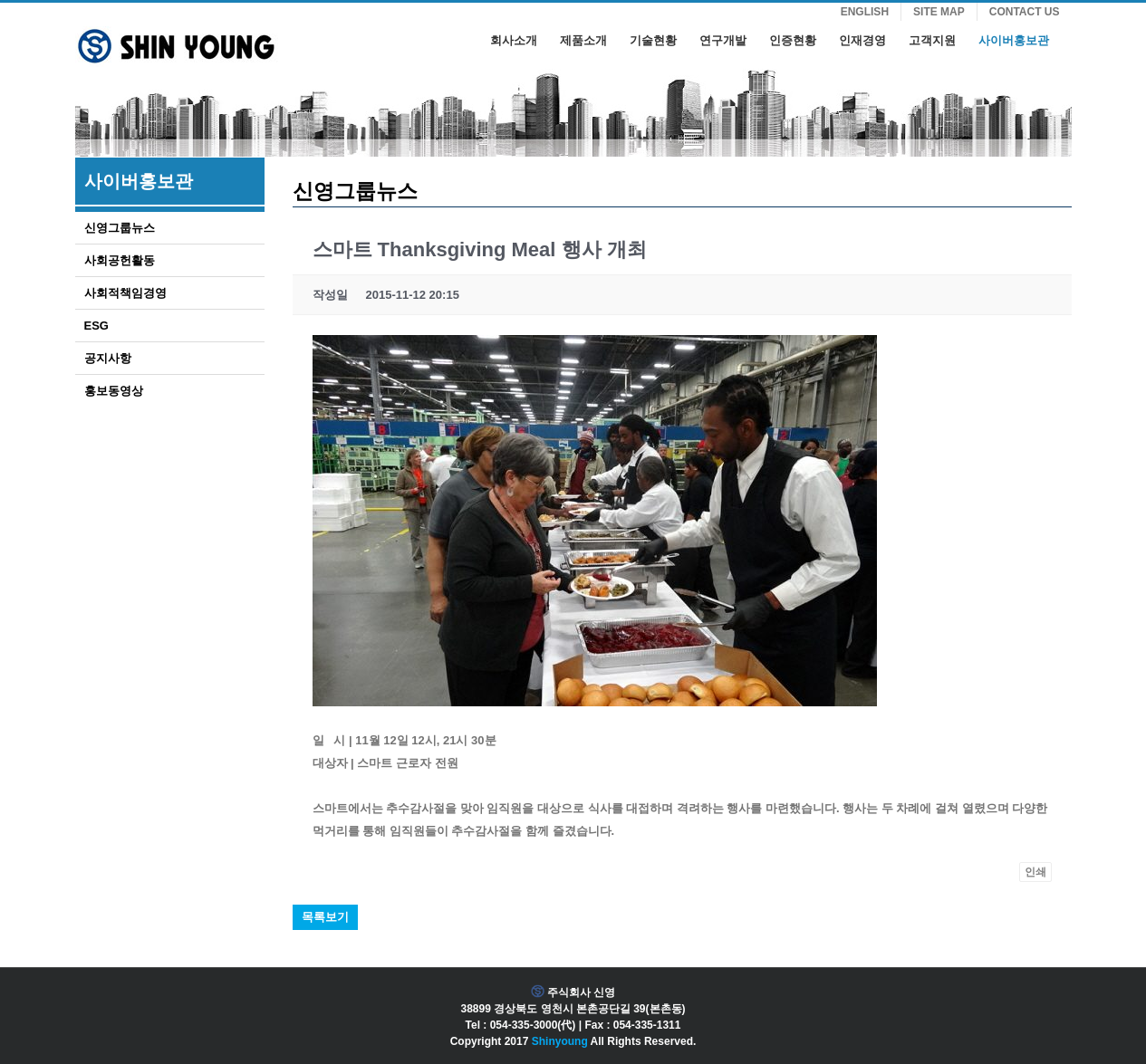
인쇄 (1035, 872)
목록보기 (325, 917)
